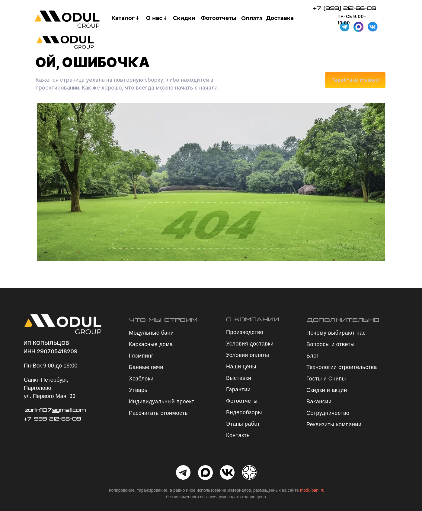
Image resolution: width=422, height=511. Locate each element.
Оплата (252, 18)
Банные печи (146, 367)
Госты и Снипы (326, 379)
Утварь (138, 390)
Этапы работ (243, 424)
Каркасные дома (151, 344)
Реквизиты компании (333, 424)
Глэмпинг (141, 356)
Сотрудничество (328, 413)
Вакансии (318, 402)
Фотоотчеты (218, 18)
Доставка (280, 18)
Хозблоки (141, 379)
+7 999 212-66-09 (52, 418)
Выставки (238, 378)
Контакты (238, 435)
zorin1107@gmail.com (55, 410)
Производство (244, 332)
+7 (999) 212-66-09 (344, 8)
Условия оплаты (247, 355)
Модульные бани (151, 333)
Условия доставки (249, 344)
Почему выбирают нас (336, 333)
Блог (312, 356)
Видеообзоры (244, 412)
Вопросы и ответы (330, 344)
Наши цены (241, 367)
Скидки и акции (326, 390)
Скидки (184, 18)
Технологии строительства (341, 367)
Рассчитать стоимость (158, 413)
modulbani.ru (312, 490)
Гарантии (238, 389)
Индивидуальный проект (161, 402)
